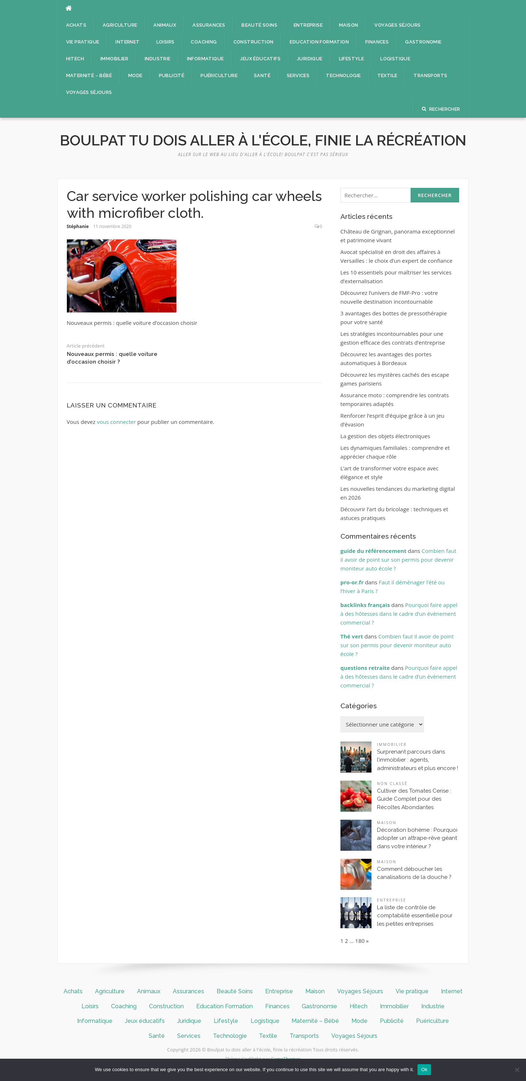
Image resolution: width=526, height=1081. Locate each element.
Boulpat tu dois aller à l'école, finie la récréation (263, 140)
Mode (135, 75)
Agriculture (120, 25)
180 (360, 940)
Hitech (75, 58)
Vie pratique (82, 42)
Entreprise (308, 25)
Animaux (164, 25)
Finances (377, 42)
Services (298, 75)
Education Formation (319, 42)
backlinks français (365, 604)
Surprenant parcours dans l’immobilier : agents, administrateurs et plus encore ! (417, 759)
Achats (76, 25)
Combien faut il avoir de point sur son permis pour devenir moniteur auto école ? (398, 559)
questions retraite (365, 667)
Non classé (392, 783)
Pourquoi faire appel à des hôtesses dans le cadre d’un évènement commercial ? (398, 613)
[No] (517, 1069)
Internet (127, 42)
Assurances (209, 25)
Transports (430, 75)
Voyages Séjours (397, 25)
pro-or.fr (351, 582)
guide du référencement (373, 550)
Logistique (395, 58)
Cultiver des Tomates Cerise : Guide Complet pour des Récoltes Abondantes (414, 799)
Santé (262, 75)
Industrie (158, 58)
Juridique (310, 58)
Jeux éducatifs (260, 58)
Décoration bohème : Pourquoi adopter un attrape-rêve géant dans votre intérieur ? (417, 838)
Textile (387, 75)
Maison (348, 25)
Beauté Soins (259, 25)
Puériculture (219, 75)
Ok (424, 1069)
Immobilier (114, 58)
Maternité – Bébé (89, 75)
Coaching (204, 42)
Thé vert (351, 636)
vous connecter (116, 421)
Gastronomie (423, 42)
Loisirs (165, 42)
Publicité (171, 75)
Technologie (343, 75)
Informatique (205, 58)
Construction (253, 42)
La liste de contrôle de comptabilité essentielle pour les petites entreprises (415, 915)
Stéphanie (78, 226)
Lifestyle (351, 58)
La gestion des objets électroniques (385, 436)
